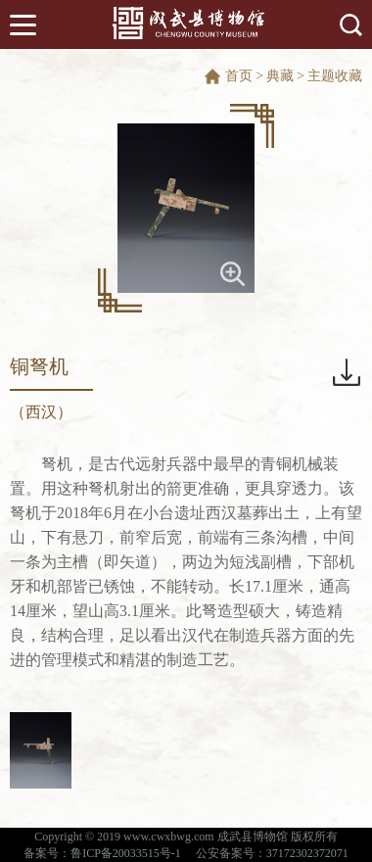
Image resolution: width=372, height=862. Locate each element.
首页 (239, 76)
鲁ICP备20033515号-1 (125, 853)
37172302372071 (307, 853)
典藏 (280, 76)
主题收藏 (334, 76)
